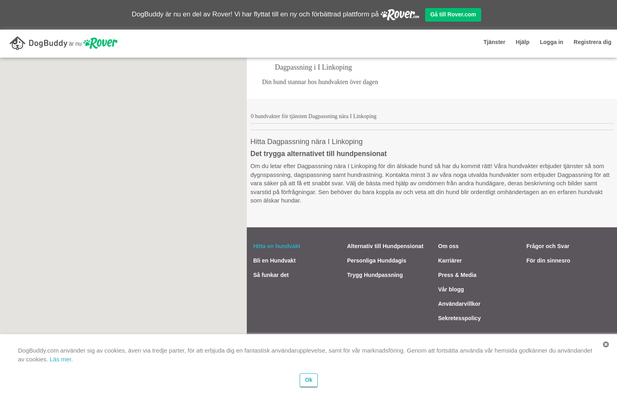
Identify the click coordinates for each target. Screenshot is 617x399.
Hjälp (522, 42)
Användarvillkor (459, 304)
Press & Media (457, 275)
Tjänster (494, 42)
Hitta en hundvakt (276, 246)
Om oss (448, 246)
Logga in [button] (551, 42)
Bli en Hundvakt (274, 260)
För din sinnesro (548, 260)
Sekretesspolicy (459, 318)
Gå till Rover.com (453, 14)
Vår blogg (451, 289)
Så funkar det (271, 275)
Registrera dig (592, 42)
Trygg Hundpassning (375, 275)
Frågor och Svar (547, 246)
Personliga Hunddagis (376, 260)
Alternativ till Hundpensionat (385, 246)
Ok (309, 380)
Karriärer (450, 260)
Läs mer (60, 359)
